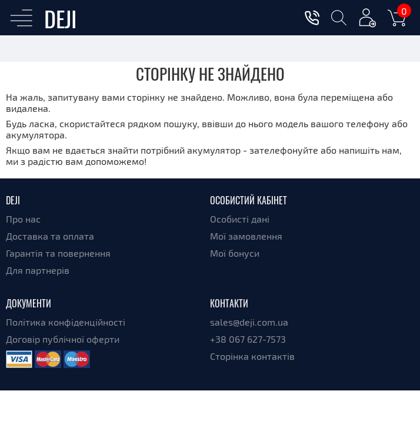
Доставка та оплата (50, 235)
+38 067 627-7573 (248, 338)
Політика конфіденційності (65, 321)
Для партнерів (37, 270)
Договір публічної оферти (62, 338)
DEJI (60, 18)
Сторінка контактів (252, 356)
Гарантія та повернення (58, 253)
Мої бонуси (234, 253)
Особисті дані (239, 218)
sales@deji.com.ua (249, 321)
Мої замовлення (246, 235)
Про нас (23, 218)
